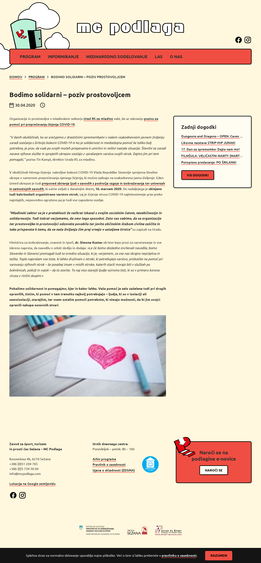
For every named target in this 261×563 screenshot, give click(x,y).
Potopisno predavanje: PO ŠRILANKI (208, 162)
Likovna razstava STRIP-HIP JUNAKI (208, 142)
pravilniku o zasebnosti (179, 555)
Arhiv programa (104, 459)
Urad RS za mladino (98, 118)
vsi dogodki (198, 175)
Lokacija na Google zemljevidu (32, 483)
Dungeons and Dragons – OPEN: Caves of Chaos (212, 136)
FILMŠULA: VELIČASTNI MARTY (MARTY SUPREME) (212, 155)
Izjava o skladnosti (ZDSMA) (114, 470)
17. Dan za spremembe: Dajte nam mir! (210, 149)
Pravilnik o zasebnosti (109, 464)
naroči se (213, 470)
